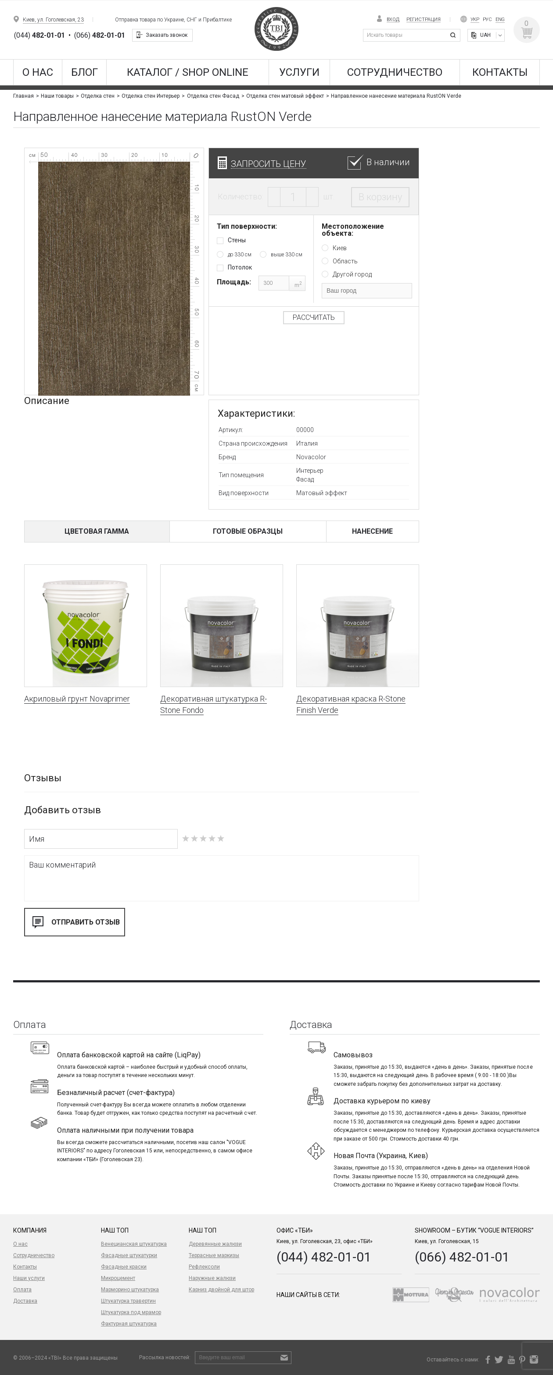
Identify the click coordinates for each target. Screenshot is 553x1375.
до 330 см (239, 255)
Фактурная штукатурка (129, 1324)
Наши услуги (29, 1278)
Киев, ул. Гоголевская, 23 (53, 20)
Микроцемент (118, 1278)
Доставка (25, 1301)
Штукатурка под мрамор (131, 1312)
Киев (340, 248)
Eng (500, 19)
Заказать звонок (166, 35)
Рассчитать (313, 317)
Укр (474, 19)
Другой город (352, 274)
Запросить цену (268, 164)
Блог (84, 72)
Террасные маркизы (214, 1255)
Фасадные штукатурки (129, 1255)
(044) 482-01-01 (323, 1257)
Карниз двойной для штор (221, 1289)
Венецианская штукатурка (134, 1244)
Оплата (22, 1289)
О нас (37, 72)
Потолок (240, 267)
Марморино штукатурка (130, 1289)
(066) (99, 35)
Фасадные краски (124, 1267)
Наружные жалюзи (212, 1278)
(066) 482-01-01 (462, 1257)
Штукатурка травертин (128, 1301)
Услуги (299, 72)
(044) (39, 35)
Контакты (500, 72)
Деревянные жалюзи (215, 1244)
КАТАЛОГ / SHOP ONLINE (187, 72)
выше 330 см (286, 255)
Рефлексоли (204, 1267)
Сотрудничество (394, 72)
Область (345, 261)
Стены (237, 240)
